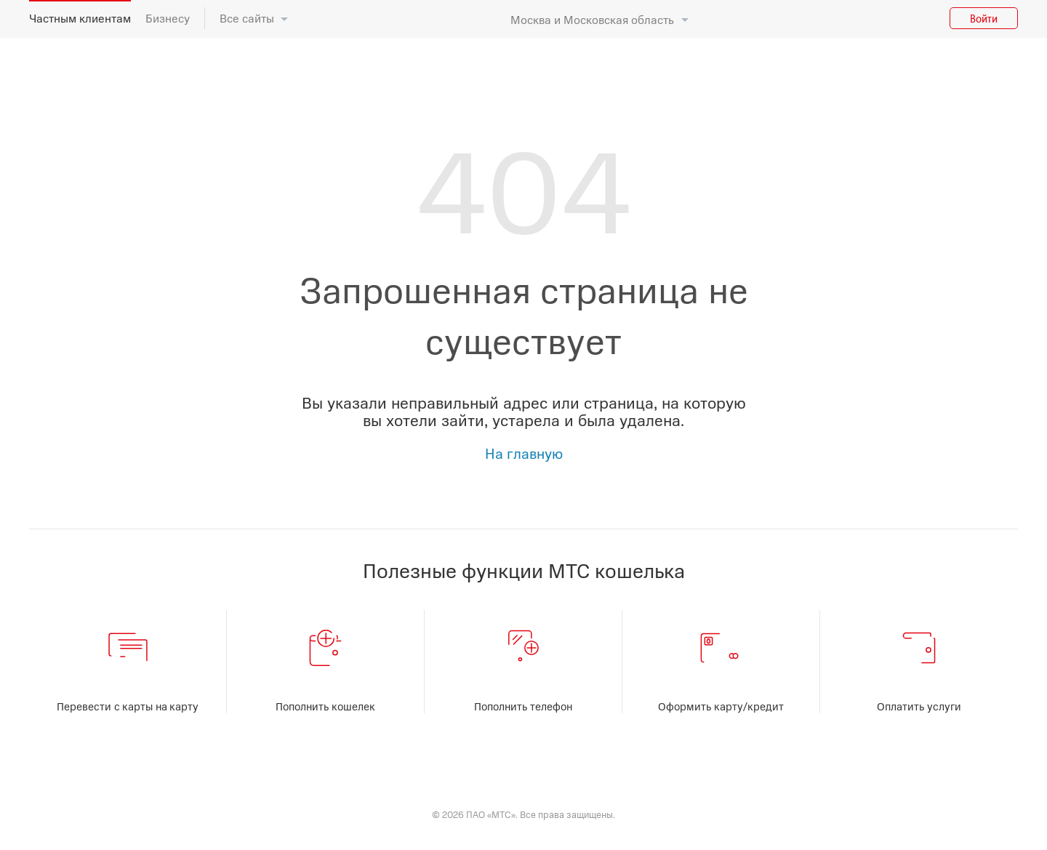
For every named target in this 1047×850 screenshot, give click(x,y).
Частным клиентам (80, 17)
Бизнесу (167, 17)
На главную (524, 453)
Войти (984, 18)
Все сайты (247, 17)
